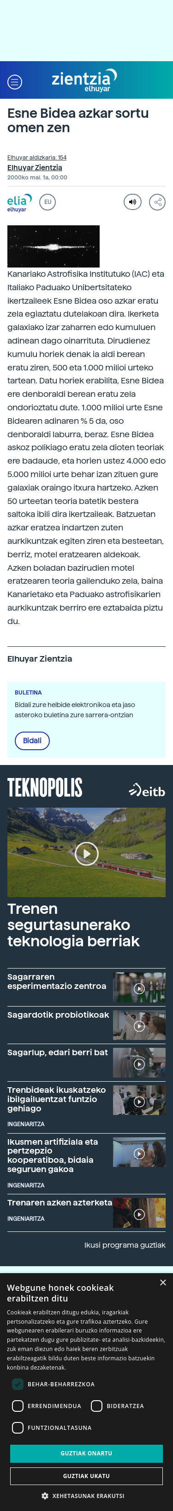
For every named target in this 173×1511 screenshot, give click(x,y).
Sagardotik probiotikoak (58, 1015)
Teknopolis (45, 786)
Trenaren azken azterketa (60, 1202)
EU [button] (47, 202)
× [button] (162, 1283)
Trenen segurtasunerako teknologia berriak (73, 925)
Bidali (32, 741)
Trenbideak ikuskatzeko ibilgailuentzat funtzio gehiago (56, 1099)
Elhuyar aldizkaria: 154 (36, 157)
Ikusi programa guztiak (125, 1245)
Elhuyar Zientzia (34, 168)
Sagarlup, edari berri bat (57, 1052)
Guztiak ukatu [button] (86, 1476)
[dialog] (86, 1392)
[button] (14, 81)
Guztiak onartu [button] (86, 1453)
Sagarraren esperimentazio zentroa (57, 981)
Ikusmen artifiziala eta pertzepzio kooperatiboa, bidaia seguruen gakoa (52, 1155)
